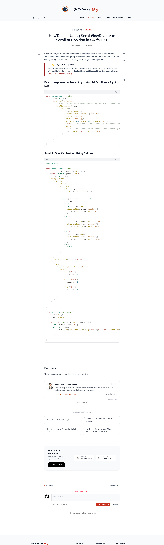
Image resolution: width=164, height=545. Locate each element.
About (129, 17)
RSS (97, 527)
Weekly (100, 17)
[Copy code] (116, 92)
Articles (91, 17)
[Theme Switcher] (39, 18)
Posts (77, 527)
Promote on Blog (121, 526)
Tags (77, 530)
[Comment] (124, 80)
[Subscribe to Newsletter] (124, 54)
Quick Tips (79, 523)
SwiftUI (84, 402)
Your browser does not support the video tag (82, 354)
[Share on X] (124, 60)
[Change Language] (34, 18)
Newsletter (99, 523)
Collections (79, 534)
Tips (108, 17)
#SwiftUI (88, 30)
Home (82, 17)
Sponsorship (118, 17)
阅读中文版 (78, 30)
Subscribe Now (56, 465)
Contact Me (120, 529)
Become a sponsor (113, 399)
